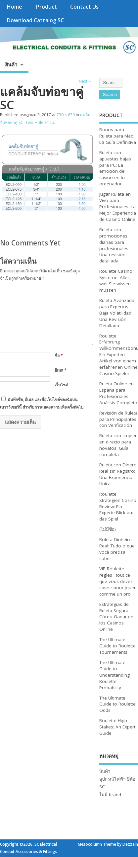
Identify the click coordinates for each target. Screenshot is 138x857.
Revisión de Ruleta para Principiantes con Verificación (118, 419)
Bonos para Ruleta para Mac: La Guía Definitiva (117, 136)
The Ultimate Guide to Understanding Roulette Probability (114, 675)
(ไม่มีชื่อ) (107, 529)
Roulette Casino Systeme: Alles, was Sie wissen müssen (115, 280)
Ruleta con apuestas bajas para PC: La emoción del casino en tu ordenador (115, 168)
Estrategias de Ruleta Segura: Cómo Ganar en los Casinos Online (116, 616)
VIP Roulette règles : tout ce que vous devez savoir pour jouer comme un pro (117, 581)
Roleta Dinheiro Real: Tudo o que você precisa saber (117, 548)
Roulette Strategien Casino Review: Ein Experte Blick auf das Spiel (117, 506)
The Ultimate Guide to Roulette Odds (117, 704)
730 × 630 (66, 115)
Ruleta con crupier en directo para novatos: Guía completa (118, 444)
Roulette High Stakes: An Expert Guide (117, 726)
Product (46, 6)
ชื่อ (59, 355)
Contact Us (84, 6)
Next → (85, 81)
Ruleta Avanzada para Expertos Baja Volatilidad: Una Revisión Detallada (116, 313)
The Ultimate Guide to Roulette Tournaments (117, 645)
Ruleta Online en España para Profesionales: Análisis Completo (118, 393)
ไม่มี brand (110, 795)
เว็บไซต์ (61, 385)
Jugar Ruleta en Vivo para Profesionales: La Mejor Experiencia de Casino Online (117, 206)
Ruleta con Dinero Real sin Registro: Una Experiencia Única (118, 474)
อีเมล (61, 370)
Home (14, 6)
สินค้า (11, 64)
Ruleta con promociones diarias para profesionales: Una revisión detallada (114, 245)
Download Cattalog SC (35, 20)
